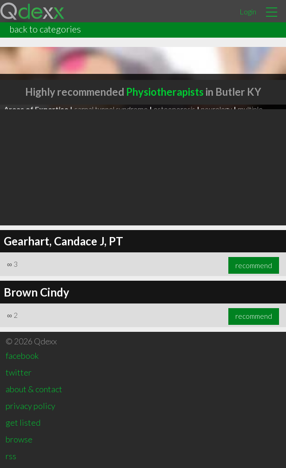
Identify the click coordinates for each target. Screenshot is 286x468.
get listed (23, 422)
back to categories (45, 28)
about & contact (34, 389)
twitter (19, 372)
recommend (253, 265)
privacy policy (30, 406)
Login (247, 11)
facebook (22, 355)
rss (11, 456)
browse (19, 439)
